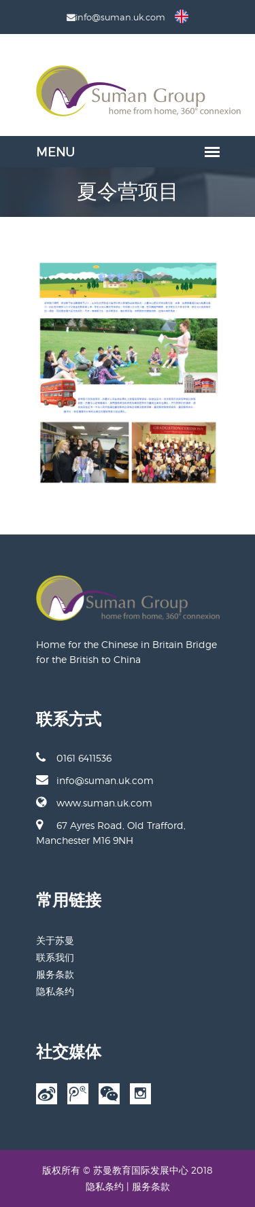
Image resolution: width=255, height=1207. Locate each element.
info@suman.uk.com (95, 780)
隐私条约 (55, 991)
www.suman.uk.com (94, 802)
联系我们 (55, 957)
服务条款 (55, 974)
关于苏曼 (55, 940)
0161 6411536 (74, 757)
